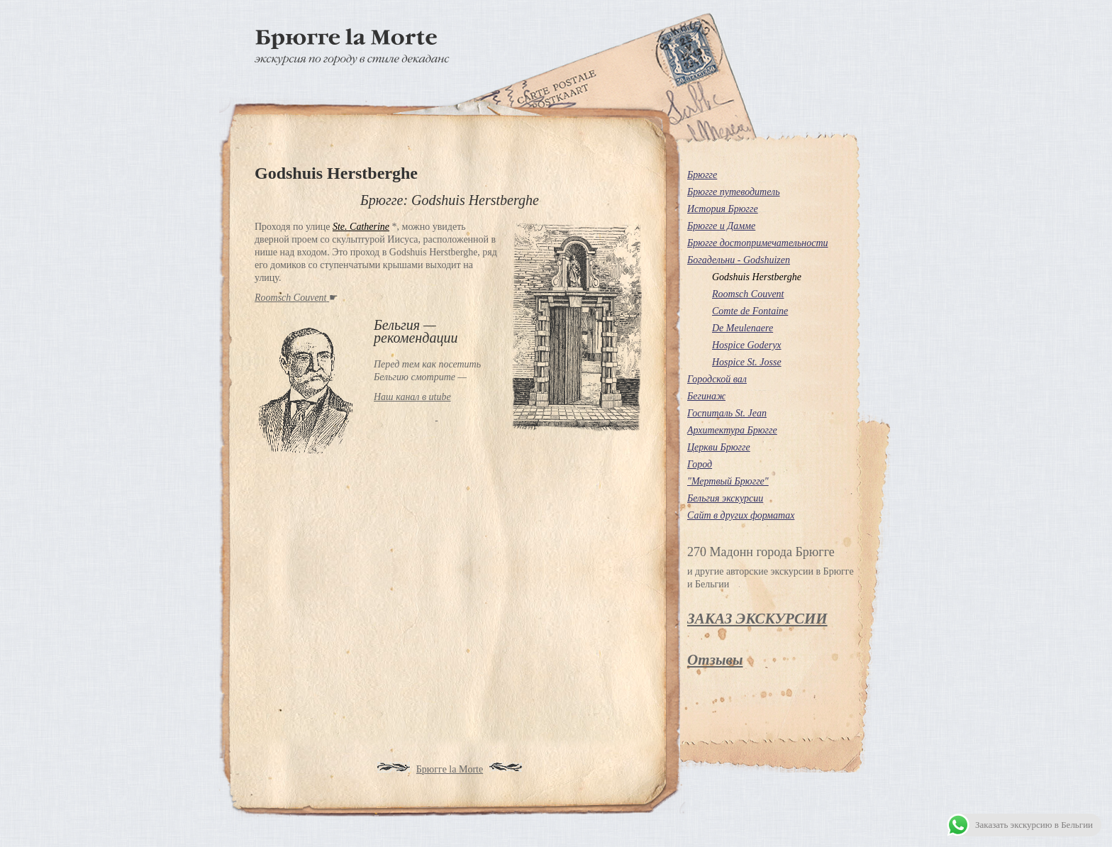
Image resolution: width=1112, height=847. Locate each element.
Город (699, 464)
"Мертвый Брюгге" (728, 481)
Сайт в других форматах (740, 515)
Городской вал (717, 379)
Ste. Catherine (361, 226)
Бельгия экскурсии (725, 498)
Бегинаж (706, 396)
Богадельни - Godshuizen (738, 260)
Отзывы (715, 659)
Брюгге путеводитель (733, 192)
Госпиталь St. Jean (727, 413)
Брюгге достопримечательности (757, 243)
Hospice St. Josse (747, 362)
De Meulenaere (742, 328)
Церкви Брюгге (718, 447)
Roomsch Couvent (748, 294)
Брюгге (702, 175)
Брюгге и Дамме (721, 226)
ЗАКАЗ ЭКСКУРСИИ (757, 618)
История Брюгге (722, 209)
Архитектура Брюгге (732, 430)
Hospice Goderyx (747, 345)
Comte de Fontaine (750, 311)
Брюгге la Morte (449, 769)
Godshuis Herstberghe (756, 277)
